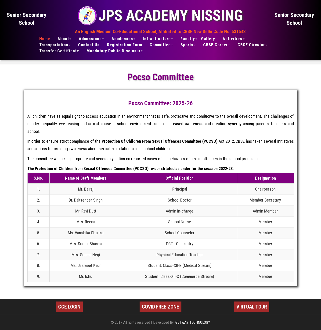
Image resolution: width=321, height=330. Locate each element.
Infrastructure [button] (158, 38)
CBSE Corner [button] (216, 45)
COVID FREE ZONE (160, 307)
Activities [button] (234, 38)
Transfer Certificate (59, 51)
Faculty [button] (188, 38)
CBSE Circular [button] (252, 45)
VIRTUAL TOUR (251, 307)
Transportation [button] (55, 45)
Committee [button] (161, 45)
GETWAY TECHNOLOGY (192, 322)
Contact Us (89, 45)
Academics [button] (123, 38)
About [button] (64, 38)
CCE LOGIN (69, 307)
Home (44, 38)
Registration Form (124, 45)
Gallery (208, 38)
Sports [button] (188, 45)
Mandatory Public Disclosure (115, 51)
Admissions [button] (91, 38)
